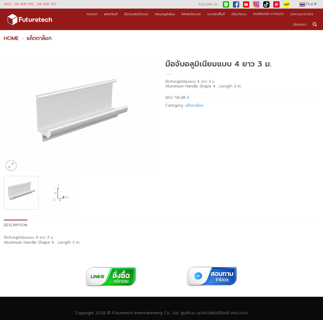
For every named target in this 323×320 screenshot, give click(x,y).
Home (11, 38)
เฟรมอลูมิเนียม (165, 14)
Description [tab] (15, 225)
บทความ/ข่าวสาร (301, 14)
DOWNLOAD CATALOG (268, 14)
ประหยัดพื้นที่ (216, 14)
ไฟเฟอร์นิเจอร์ (191, 14)
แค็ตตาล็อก (39, 38)
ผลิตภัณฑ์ (111, 14)
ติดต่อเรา (299, 24)
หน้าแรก (92, 14)
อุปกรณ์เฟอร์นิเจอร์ (213, 313)
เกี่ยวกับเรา (239, 14)
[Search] (315, 24)
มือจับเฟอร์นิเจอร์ (136, 14)
